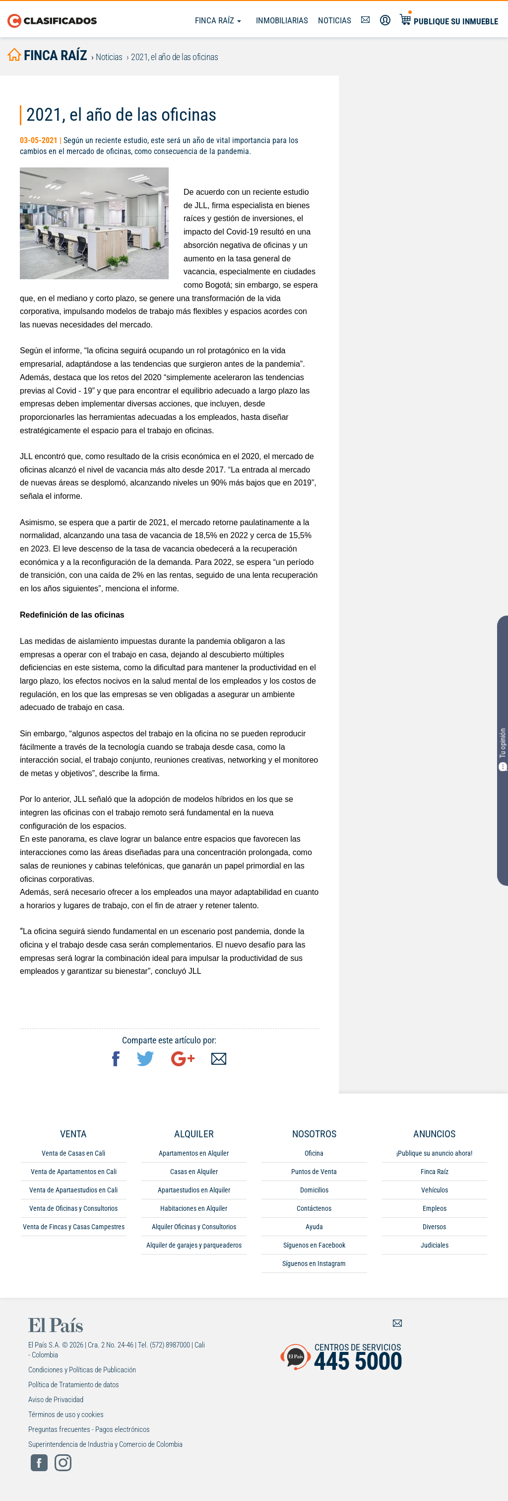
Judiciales (434, 1245)
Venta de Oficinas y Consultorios (73, 1208)
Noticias (334, 20)
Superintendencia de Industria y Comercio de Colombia (105, 1444)
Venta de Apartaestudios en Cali (73, 1190)
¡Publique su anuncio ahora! (434, 1153)
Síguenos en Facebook (314, 1245)
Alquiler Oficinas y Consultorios (194, 1227)
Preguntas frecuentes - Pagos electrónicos (89, 1429)
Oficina (314, 1153)
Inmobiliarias (282, 20)
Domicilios (314, 1190)
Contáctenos (314, 1208)
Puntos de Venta (314, 1172)
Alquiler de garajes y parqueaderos (194, 1245)
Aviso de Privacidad (55, 1399)
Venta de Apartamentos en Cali (74, 1172)
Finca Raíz (218, 20)
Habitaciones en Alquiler (193, 1208)
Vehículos (434, 1190)
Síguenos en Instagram (314, 1263)
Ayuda (314, 1227)
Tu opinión (502, 749)
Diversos (434, 1227)
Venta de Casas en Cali (73, 1153)
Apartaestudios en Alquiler (194, 1190)
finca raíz (47, 55)
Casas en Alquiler (194, 1172)
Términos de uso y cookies (66, 1414)
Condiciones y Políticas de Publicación (82, 1369)
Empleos (434, 1208)
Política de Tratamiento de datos (73, 1384)
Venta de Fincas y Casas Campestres (74, 1227)
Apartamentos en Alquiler (194, 1153)
